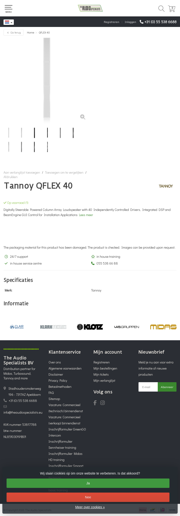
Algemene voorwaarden (65, 368)
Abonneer (167, 387)
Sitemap (54, 398)
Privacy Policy (58, 380)
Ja (88, 483)
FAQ (51, 392)
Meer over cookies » (90, 507)
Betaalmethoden (60, 386)
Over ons (55, 362)
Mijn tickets (101, 374)
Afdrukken (11, 177)
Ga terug (13, 32)
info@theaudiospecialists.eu (23, 412)
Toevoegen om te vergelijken (64, 172)
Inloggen (130, 22)
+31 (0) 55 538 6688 (160, 21)
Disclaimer (56, 374)
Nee (88, 497)
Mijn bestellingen (105, 368)
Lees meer (86, 215)
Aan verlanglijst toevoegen (22, 172)
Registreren (111, 22)
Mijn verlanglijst (104, 380)
